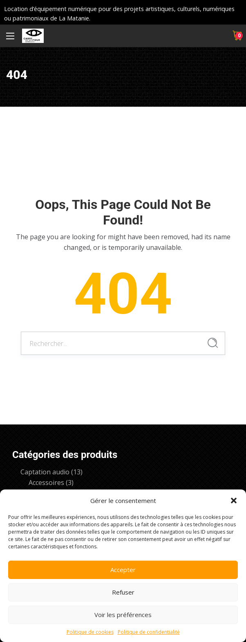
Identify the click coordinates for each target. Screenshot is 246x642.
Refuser (123, 592)
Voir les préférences (123, 615)
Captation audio (44, 471)
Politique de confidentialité (149, 632)
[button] (234, 500)
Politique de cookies (90, 632)
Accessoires (46, 482)
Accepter (123, 570)
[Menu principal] (10, 36)
